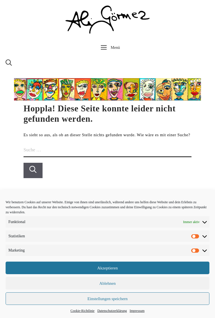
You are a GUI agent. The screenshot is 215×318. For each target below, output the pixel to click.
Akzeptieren (107, 268)
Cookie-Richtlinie (83, 311)
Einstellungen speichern (107, 299)
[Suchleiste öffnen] (9, 64)
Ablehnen (107, 283)
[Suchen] (33, 170)
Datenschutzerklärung (112, 311)
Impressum (137, 311)
